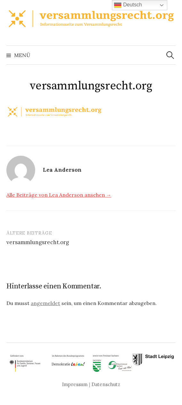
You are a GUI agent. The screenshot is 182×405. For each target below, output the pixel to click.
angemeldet (45, 303)
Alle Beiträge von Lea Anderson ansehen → (58, 195)
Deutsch (128, 5)
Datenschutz (105, 384)
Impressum (75, 384)
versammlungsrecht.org (37, 242)
